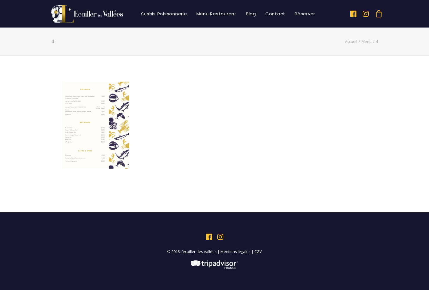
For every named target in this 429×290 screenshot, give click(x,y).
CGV (258, 251)
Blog (251, 14)
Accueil (351, 41)
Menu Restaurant (216, 14)
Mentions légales (235, 251)
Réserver (305, 14)
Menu (367, 41)
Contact (275, 14)
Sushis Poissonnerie (164, 14)
